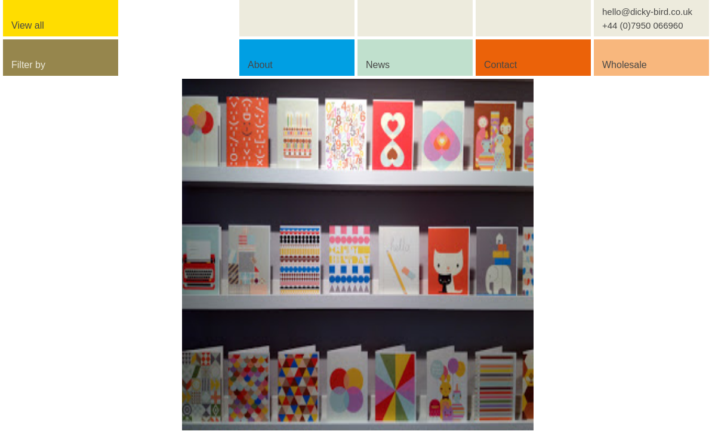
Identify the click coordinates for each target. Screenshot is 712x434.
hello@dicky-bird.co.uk (647, 12)
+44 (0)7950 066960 (642, 25)
